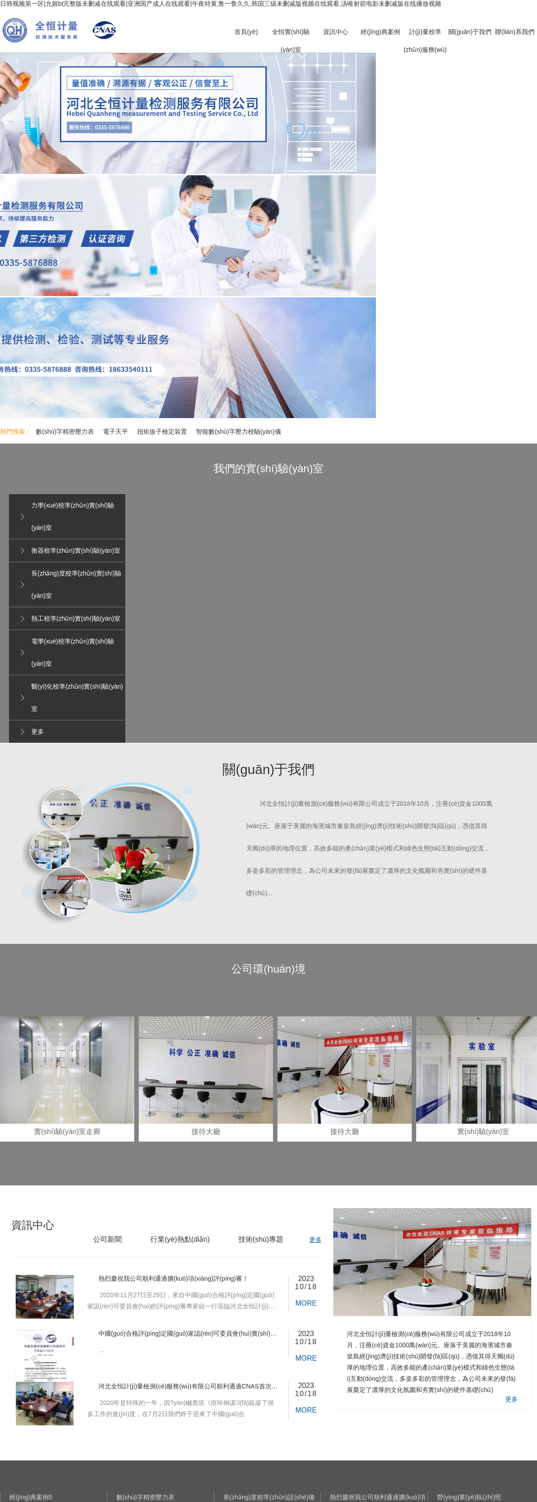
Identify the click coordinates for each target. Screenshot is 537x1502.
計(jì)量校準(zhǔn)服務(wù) (425, 40)
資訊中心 (335, 31)
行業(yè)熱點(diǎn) (180, 1239)
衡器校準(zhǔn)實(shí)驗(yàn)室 (75, 550)
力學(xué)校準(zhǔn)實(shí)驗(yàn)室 (72, 516)
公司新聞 (107, 1239)
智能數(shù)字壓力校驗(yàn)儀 (238, 431)
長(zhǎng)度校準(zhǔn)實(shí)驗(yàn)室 (76, 584)
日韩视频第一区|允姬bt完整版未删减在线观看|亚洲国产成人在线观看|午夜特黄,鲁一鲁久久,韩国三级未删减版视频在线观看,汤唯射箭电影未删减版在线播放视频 (220, 3)
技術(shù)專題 (261, 1239)
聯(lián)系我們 (514, 31)
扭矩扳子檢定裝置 (162, 431)
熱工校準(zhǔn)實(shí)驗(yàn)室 (75, 618)
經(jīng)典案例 (380, 31)
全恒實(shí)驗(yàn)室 (291, 40)
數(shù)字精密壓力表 (65, 431)
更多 (37, 731)
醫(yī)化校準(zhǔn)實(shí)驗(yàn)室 (77, 697)
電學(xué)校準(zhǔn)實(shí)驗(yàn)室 (72, 652)
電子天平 (115, 431)
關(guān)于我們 (469, 31)
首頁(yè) (246, 31)
